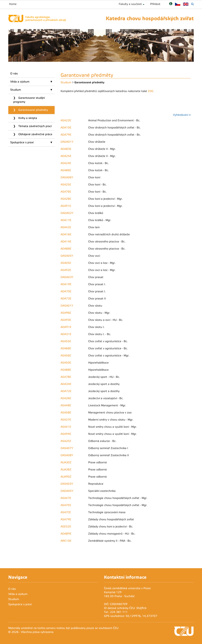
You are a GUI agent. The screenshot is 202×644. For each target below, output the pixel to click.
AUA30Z (66, 462)
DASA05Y (67, 255)
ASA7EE (66, 505)
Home (13, 4)
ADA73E (66, 298)
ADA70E (66, 291)
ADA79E (66, 134)
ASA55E (66, 341)
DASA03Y (67, 483)
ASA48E (66, 405)
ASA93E (66, 319)
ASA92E (66, 270)
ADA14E (66, 241)
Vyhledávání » (182, 114)
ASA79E (66, 519)
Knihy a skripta (27, 118)
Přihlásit (155, 4)
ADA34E (66, 384)
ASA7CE (66, 512)
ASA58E (66, 412)
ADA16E (66, 234)
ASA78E (66, 376)
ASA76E (66, 191)
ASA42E (66, 227)
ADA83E (66, 148)
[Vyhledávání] (192, 4)
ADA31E (66, 334)
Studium (15, 89)
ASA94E (66, 433)
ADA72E (66, 391)
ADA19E (66, 284)
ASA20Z (66, 441)
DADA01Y (67, 141)
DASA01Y (67, 305)
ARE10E (66, 540)
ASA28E (66, 198)
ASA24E (66, 163)
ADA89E (66, 533)
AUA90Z (66, 476)
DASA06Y (67, 177)
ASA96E (66, 312)
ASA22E (66, 120)
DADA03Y (67, 277)
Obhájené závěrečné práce (35, 134)
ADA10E (66, 127)
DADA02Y (67, 213)
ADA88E (66, 248)
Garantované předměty (33, 109)
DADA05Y (67, 490)
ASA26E (66, 398)
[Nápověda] (170, 4)
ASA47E (66, 498)
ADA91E (66, 327)
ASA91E (66, 205)
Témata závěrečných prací (35, 126)
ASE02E (66, 526)
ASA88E (66, 369)
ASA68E (66, 348)
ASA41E (66, 426)
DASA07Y (67, 448)
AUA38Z (66, 469)
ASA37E (66, 419)
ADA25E (66, 156)
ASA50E (66, 362)
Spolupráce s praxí (22, 142)
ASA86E (66, 170)
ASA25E (66, 184)
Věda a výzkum (19, 81)
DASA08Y (67, 455)
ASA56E (66, 355)
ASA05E (66, 262)
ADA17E (66, 220)
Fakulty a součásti (130, 4)
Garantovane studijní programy (29, 99)
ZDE (150, 91)
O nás (14, 73)
